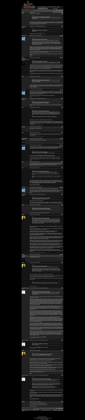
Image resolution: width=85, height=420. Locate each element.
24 (49, 10)
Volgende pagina (60, 410)
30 (54, 10)
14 (41, 10)
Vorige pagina (55, 410)
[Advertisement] (50, 3)
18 (44, 10)
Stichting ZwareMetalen (44, 419)
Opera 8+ (47, 418)
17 (43, 10)
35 (58, 10)
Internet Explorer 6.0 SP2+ (41, 418)
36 (59, 10)
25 (50, 10)
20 (46, 10)
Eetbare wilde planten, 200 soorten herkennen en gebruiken (46, 155)
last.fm (30, 192)
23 (48, 10)
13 (40, 10)
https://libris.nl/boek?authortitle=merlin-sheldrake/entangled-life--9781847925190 (43, 182)
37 (60, 10)
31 (55, 10)
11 (38, 10)
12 (39, 10)
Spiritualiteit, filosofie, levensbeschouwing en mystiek (43, 8)
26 (51, 10)
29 (53, 10)
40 (62, 10)
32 (56, 10)
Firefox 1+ (50, 418)
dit (43, 158)
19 (45, 10)
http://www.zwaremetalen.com (42, 416)
